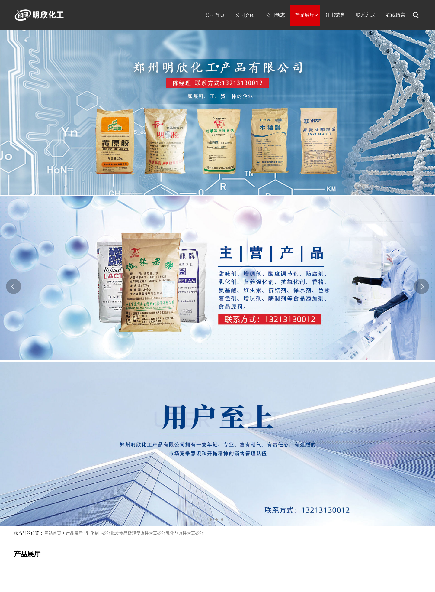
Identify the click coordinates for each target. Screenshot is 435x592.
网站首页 (52, 533)
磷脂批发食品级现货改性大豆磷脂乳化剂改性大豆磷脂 (153, 533)
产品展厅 (74, 533)
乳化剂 (92, 533)
